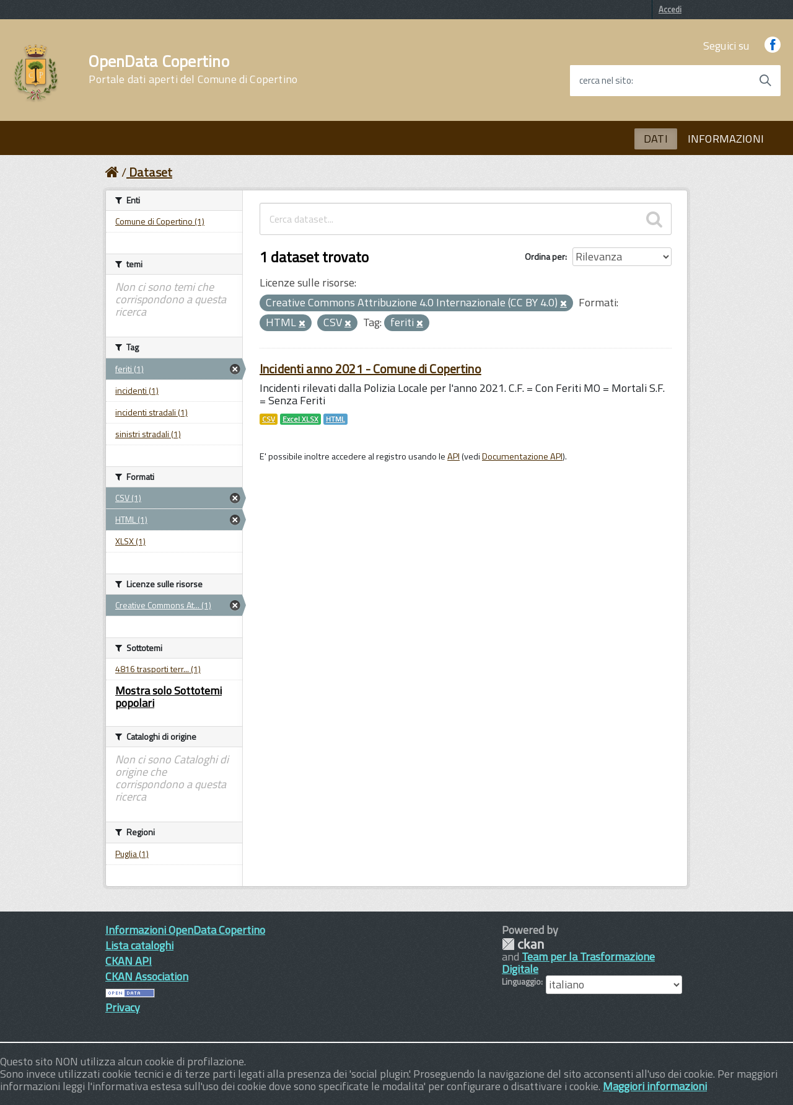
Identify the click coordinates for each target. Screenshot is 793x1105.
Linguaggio (521, 981)
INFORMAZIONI (726, 138)
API (453, 456)
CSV (268, 419)
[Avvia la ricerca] (765, 80)
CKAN (523, 944)
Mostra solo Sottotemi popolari (168, 696)
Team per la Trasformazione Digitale (578, 962)
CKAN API (128, 960)
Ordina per (545, 256)
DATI (656, 138)
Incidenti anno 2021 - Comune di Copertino (370, 368)
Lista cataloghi (139, 945)
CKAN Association (146, 976)
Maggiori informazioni (655, 1086)
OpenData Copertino (193, 69)
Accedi (670, 9)
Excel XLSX (300, 419)
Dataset (150, 172)
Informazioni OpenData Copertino (185, 929)
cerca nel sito (605, 80)
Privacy (122, 1007)
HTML (335, 419)
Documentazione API (522, 456)
